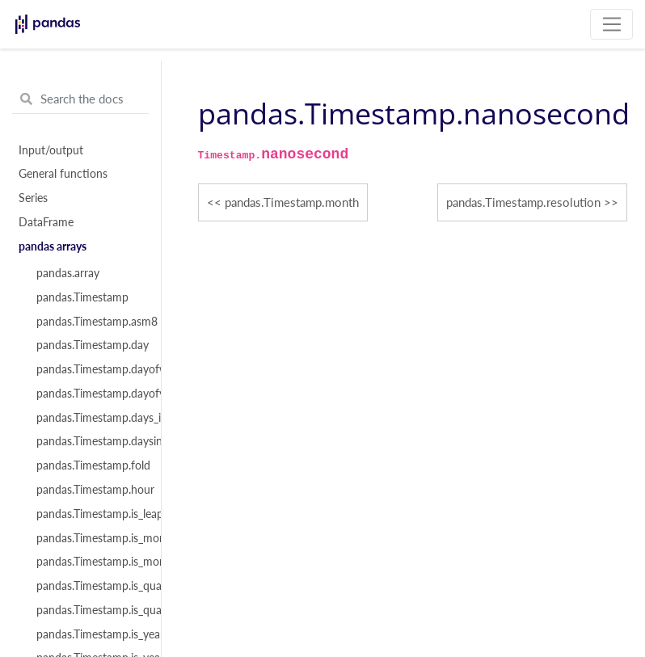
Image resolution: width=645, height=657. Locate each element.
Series (33, 198)
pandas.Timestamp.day (89, 345)
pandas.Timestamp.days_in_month (89, 417)
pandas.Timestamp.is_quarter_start (89, 610)
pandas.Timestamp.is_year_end (89, 634)
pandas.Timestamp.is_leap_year (89, 513)
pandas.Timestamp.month (292, 202)
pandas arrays (52, 246)
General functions (63, 173)
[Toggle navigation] (611, 24)
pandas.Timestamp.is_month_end (89, 538)
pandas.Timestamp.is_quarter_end (89, 585)
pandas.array (67, 273)
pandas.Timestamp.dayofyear (89, 393)
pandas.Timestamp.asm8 (89, 321)
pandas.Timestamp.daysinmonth (89, 441)
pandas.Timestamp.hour (89, 489)
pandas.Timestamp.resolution (523, 202)
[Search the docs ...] (80, 99)
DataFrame (46, 222)
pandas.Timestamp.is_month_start (89, 561)
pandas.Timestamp (82, 297)
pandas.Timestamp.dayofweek (89, 369)
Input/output (51, 150)
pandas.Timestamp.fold (89, 465)
